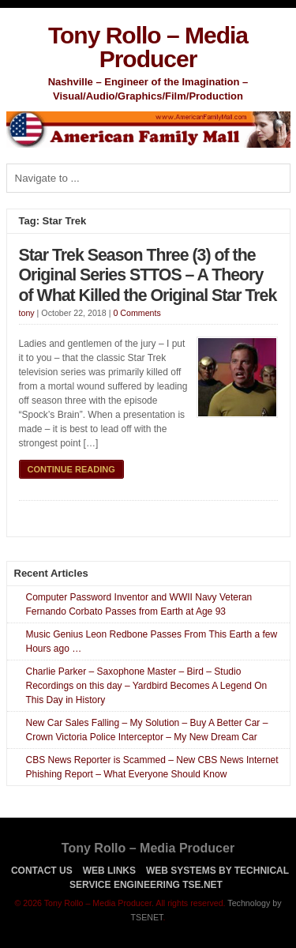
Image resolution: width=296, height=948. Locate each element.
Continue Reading (71, 469)
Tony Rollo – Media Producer (148, 47)
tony (27, 313)
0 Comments (136, 313)
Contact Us (42, 870)
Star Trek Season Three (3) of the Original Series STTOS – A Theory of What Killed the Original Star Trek (148, 275)
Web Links (109, 870)
